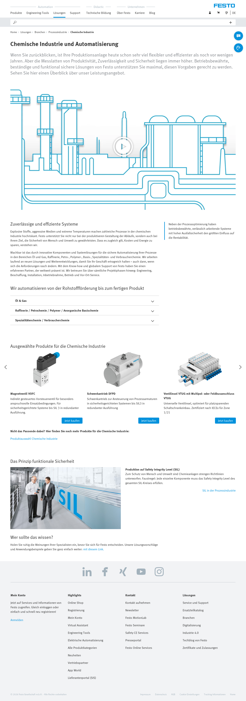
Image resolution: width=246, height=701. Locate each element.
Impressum (145, 694)
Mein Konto (75, 617)
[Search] (123, 22)
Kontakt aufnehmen (137, 602)
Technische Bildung (98, 13)
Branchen (40, 32)
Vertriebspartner (78, 662)
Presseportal (133, 640)
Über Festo (123, 13)
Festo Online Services (138, 647)
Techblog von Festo (195, 640)
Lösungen (59, 13)
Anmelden (17, 620)
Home (13, 32)
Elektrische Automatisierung (85, 640)
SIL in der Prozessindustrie (219, 490)
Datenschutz (161, 694)
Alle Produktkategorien (82, 647)
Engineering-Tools (37, 13)
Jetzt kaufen (72, 420)
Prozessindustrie (57, 32)
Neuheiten (74, 655)
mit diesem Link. (93, 549)
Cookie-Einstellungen (189, 694)
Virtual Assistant (78, 625)
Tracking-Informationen (215, 694)
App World (74, 670)
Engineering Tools (79, 632)
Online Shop (75, 602)
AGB (173, 694)
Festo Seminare (135, 625)
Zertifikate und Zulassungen (200, 647)
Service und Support (195, 602)
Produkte (16, 13)
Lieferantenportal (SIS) (82, 677)
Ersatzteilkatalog (193, 610)
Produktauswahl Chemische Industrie (34, 438)
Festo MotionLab (135, 617)
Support (75, 13)
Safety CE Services (136, 632)
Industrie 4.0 (191, 632)
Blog (152, 13)
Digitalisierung (192, 625)
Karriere (140, 13)
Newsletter (132, 610)
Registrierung (76, 610)
